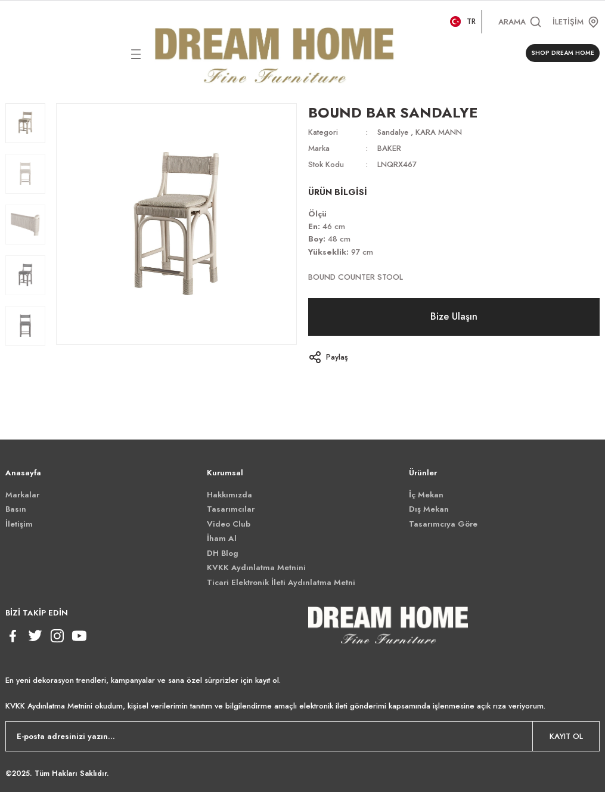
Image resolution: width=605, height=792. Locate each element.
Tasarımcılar (231, 509)
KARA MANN (440, 132)
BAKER (389, 148)
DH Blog (222, 553)
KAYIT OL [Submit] (566, 736)
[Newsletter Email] (302, 736)
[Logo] (274, 53)
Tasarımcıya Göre (443, 524)
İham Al (222, 538)
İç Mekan (426, 494)
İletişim (19, 524)
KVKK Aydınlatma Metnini (256, 567)
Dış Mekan (429, 509)
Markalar (22, 494)
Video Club (228, 524)
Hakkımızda (229, 494)
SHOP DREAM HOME (562, 52)
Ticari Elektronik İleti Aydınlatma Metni (281, 582)
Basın (15, 509)
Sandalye (393, 132)
